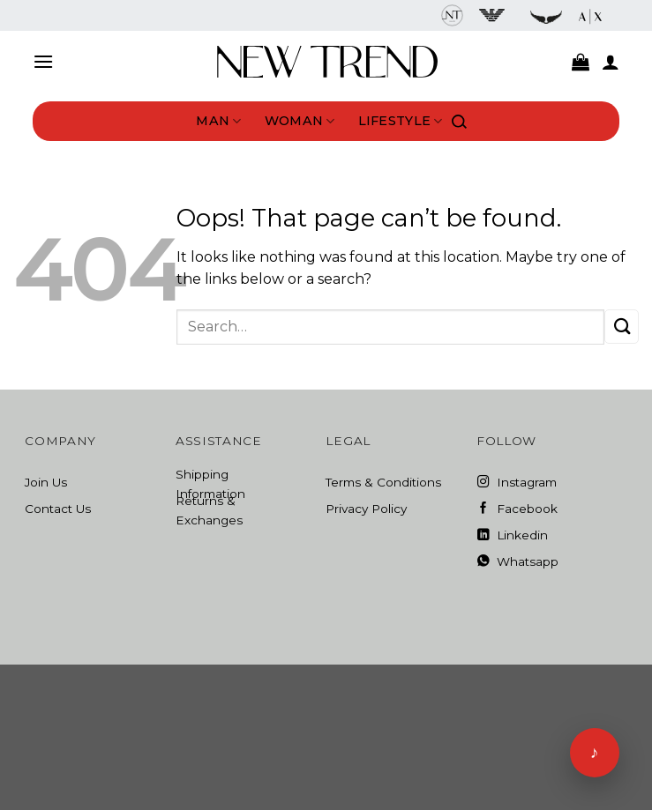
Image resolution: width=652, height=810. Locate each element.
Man (218, 121)
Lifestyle (400, 121)
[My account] (610, 61)
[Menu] (43, 61)
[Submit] (621, 326)
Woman (300, 121)
